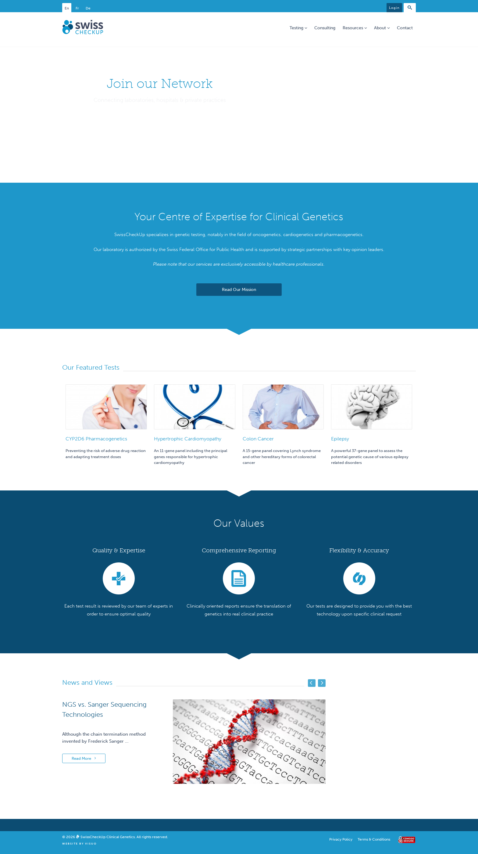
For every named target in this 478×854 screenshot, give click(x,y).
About (382, 27)
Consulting (324, 27)
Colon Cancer (258, 439)
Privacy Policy (340, 839)
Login (394, 8)
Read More (84, 758)
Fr (77, 8)
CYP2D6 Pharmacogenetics (96, 439)
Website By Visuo (79, 843)
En (67, 8)
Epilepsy (340, 439)
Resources (355, 27)
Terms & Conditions (374, 839)
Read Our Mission (239, 289)
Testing (298, 27)
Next (322, 683)
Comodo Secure (405, 840)
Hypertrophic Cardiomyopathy (187, 439)
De (88, 8)
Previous (312, 683)
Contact (405, 27)
